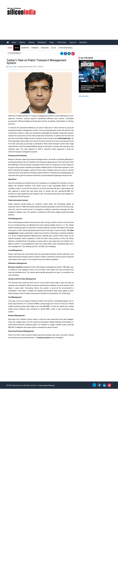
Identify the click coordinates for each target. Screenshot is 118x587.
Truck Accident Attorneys (46, 385)
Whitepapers (42, 42)
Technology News (13, 53)
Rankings (35, 48)
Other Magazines (65, 48)
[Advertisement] (77, 364)
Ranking (31, 42)
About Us (73, 42)
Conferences (61, 42)
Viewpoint (25, 48)
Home (10, 48)
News (14, 42)
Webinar (22, 42)
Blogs (52, 42)
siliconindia (12, 67)
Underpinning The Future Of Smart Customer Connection (92, 87)
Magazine (45, 48)
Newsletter (83, 42)
